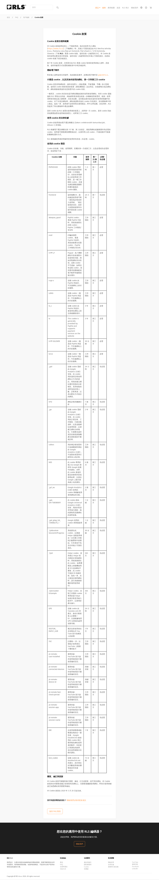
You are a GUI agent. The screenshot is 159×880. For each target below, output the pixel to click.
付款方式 (63, 870)
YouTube (135, 863)
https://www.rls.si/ (55, 49)
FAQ (16, 18)
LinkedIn (135, 869)
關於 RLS (10, 859)
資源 (118, 8)
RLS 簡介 (125, 8)
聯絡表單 (111, 863)
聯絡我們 (134, 8)
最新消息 (135, 865)
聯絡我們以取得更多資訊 (76, 801)
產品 (97, 8)
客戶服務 (26, 18)
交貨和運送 (63, 867)
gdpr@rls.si (103, 75)
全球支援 (111, 865)
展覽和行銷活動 (113, 867)
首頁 (8, 18)
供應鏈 (86, 870)
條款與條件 (87, 863)
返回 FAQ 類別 (55, 812)
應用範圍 (111, 8)
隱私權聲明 (87, 865)
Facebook (135, 867)
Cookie (86, 867)
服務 (104, 8)
